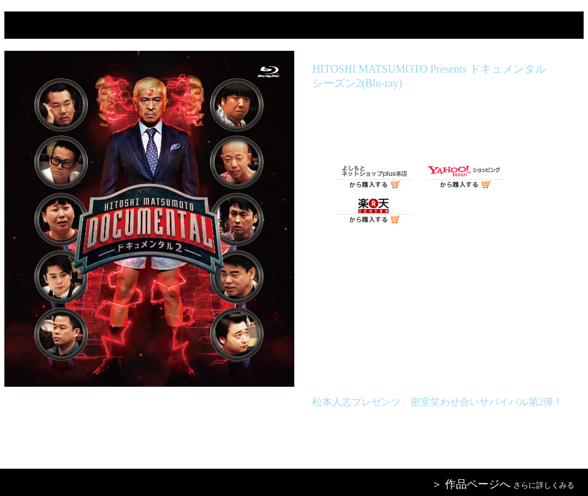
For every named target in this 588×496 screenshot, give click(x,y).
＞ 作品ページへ (470, 484)
